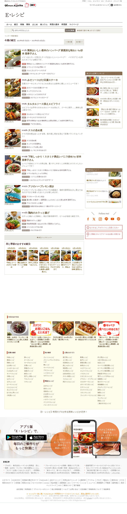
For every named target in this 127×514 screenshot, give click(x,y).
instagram (100, 219)
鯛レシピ (46, 365)
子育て (84, 1)
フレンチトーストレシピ (88, 395)
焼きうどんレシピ (69, 382)
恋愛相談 (63, 483)
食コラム (44, 24)
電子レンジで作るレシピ (106, 376)
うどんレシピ (67, 379)
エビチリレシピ (85, 368)
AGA (60, 485)
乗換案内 (100, 483)
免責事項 (107, 489)
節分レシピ (47, 388)
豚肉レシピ (10, 360)
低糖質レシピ (102, 379)
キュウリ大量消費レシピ (106, 371)
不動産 (107, 483)
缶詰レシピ (101, 363)
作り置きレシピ (103, 357)
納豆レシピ (28, 374)
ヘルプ (65, 489)
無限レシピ (101, 392)
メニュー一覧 (118, 1)
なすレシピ (10, 379)
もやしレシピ (11, 382)
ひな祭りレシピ (49, 394)
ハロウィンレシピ (49, 399)
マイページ (74, 24)
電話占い (106, 480)
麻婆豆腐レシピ (85, 363)
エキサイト (118, 5)
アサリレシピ (48, 370)
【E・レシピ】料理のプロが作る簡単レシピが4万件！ (63, 412)
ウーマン (76, 483)
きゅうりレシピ (12, 390)
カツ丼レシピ (67, 360)
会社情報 (19, 489)
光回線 (17, 483)
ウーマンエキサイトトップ (99, 5)
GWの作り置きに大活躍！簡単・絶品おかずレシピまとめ (110, 101)
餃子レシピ (84, 360)
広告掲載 (83, 489)
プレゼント (108, 1)
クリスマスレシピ (49, 402)
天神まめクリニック (70, 480)
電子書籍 (77, 485)
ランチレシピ (102, 398)
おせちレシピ (48, 386)
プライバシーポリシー (41, 489)
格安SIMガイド (7, 483)
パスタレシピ (84, 374)
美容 (122, 483)
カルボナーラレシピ (87, 382)
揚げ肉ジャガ (91, 181)
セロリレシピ (48, 376)
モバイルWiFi (37, 483)
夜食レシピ (101, 401)
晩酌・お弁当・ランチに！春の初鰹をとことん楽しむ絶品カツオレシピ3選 (32, 468)
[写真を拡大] (9, 68)
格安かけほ (26, 483)
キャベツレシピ (12, 374)
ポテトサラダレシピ (87, 384)
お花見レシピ (48, 397)
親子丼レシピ (67, 357)
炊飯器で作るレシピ (104, 374)
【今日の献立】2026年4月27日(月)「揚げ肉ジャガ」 (23, 473)
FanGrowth (44, 480)
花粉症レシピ (48, 391)
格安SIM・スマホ (118, 480)
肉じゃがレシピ (68, 365)
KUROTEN (16, 480)
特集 (22, 24)
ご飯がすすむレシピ (104, 403)
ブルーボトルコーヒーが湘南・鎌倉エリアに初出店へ (64, 465)
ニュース (92, 483)
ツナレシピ (28, 382)
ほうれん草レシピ (13, 392)
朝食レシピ (101, 395)
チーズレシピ (28, 360)
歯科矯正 (115, 483)
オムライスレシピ (86, 371)
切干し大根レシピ (30, 376)
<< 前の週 (69, 42)
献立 (16, 24)
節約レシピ (101, 390)
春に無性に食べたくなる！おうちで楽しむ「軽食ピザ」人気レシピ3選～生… (110, 90)
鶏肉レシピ (10, 363)
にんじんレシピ (12, 387)
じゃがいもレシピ (13, 368)
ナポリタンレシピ (86, 376)
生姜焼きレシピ (68, 363)
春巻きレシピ (84, 365)
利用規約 (28, 489)
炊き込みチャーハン (94, 192)
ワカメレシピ (28, 379)
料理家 (64, 24)
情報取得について (95, 489)
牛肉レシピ (10, 357)
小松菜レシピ (11, 395)
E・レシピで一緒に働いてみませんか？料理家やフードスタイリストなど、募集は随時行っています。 (63, 494)
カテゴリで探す (95, 30)
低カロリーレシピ (104, 382)
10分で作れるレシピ (104, 360)
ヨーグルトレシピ (30, 363)
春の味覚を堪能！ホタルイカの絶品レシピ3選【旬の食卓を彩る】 (110, 122)
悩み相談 (54, 483)
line (106, 219)
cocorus (46, 483)
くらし (90, 1)
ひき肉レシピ (11, 365)
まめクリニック (55, 480)
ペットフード (51, 485)
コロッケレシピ (85, 392)
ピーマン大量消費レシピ (106, 368)
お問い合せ (74, 489)
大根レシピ (10, 376)
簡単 (28, 24)
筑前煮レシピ (67, 368)
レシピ (84, 483)
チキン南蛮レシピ (69, 376)
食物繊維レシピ (103, 384)
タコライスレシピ (86, 390)
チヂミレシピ (84, 387)
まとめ (35, 24)
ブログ (98, 480)
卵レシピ (27, 357)
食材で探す (83, 30)
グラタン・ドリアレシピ (88, 379)
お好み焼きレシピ (69, 374)
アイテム (91, 480)
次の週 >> (79, 42)
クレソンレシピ (49, 357)
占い (102, 1)
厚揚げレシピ (28, 368)
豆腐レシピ (28, 365)
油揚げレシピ (28, 371)
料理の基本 (54, 24)
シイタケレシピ (49, 373)
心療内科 (82, 480)
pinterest (118, 219)
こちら (89, 498)
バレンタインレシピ (50, 405)
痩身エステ (68, 485)
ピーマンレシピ (12, 384)
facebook (88, 219)
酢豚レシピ (84, 357)
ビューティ (96, 1)
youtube (112, 219)
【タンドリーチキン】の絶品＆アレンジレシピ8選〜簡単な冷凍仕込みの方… (110, 80)
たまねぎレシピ (12, 371)
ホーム (9, 24)
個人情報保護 (56, 489)
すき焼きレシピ (68, 371)
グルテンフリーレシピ (105, 387)
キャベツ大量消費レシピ (106, 365)
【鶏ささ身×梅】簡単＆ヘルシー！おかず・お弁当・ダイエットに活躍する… (110, 111)
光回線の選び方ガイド (30, 480)
